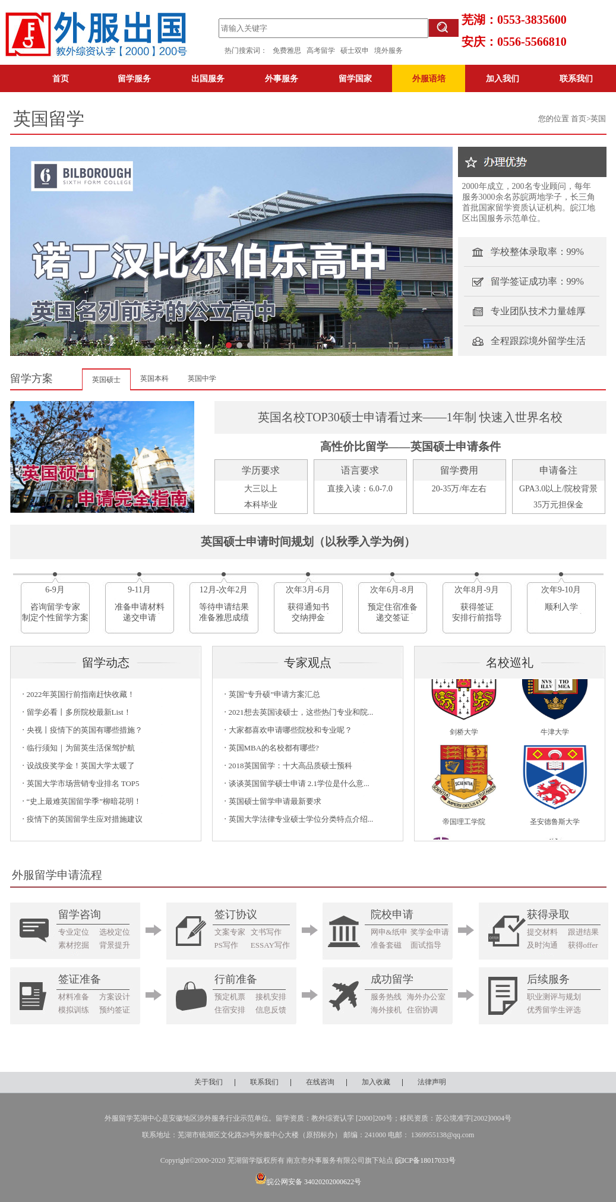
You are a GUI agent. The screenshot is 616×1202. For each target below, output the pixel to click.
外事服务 (281, 78)
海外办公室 (426, 996)
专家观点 (307, 662)
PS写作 (226, 945)
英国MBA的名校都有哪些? (274, 747)
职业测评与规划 (554, 996)
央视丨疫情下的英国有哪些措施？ (85, 729)
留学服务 (134, 78)
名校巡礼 (509, 662)
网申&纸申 (389, 931)
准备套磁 (386, 945)
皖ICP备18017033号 (425, 1160)
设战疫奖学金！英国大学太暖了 (81, 765)
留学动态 (105, 662)
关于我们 (208, 1082)
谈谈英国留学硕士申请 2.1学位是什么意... (299, 783)
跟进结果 (583, 931)
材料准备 (73, 996)
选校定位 (114, 931)
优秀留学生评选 (554, 1009)
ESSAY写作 (270, 945)
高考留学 (323, 50)
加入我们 (502, 78)
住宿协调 (422, 1009)
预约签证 (114, 1009)
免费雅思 (287, 50)
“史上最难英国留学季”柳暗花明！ (84, 801)
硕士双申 (357, 50)
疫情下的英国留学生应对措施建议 (85, 819)
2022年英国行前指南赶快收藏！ (81, 694)
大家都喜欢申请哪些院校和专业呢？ (290, 729)
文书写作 (266, 931)
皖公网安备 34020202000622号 (308, 1182)
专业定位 (73, 931)
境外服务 (388, 50)
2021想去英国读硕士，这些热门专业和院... (301, 712)
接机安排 (270, 996)
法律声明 (432, 1082)
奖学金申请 (429, 931)
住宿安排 (229, 1009)
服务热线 (386, 996)
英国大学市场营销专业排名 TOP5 (83, 783)
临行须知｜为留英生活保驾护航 (81, 747)
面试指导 (425, 945)
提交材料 (542, 931)
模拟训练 (73, 1009)
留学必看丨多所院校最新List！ (79, 712)
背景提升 (114, 945)
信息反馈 (270, 1009)
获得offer (583, 945)
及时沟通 (542, 945)
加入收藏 (376, 1082)
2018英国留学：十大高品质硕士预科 (290, 765)
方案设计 (114, 996)
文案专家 (229, 931)
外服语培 (429, 78)
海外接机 (386, 1009)
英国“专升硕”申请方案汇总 (275, 694)
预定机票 (229, 996)
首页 (60, 78)
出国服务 (208, 78)
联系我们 (576, 78)
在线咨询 (320, 1082)
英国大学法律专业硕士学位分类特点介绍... (301, 819)
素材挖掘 (73, 945)
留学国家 (355, 78)
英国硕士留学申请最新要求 (275, 801)
